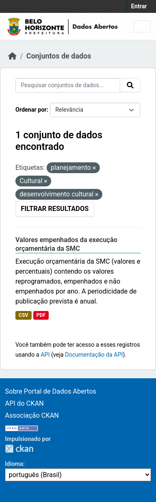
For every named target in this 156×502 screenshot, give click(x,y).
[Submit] (130, 85)
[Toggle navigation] (142, 26)
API (45, 354)
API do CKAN (24, 403)
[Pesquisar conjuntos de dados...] (67, 85)
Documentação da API (94, 354)
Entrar (139, 6)
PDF (40, 315)
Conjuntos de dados (58, 56)
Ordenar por (31, 109)
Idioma (14, 463)
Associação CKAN (32, 415)
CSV (23, 315)
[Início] (12, 56)
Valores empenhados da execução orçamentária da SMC (66, 244)
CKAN (19, 448)
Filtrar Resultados (55, 209)
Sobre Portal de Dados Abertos (50, 391)
